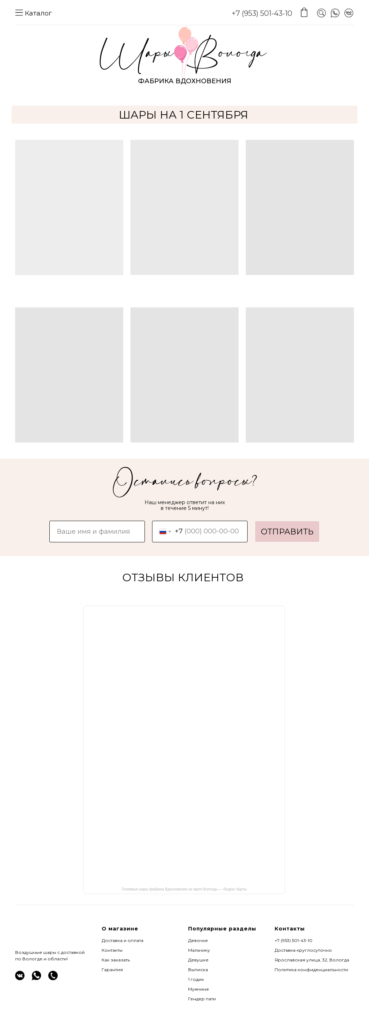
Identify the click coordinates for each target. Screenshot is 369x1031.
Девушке (198, 960)
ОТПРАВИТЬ (287, 532)
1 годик (196, 979)
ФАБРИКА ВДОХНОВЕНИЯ (184, 81)
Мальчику (199, 950)
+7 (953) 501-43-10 (262, 13)
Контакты (112, 950)
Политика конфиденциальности (311, 969)
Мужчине (198, 989)
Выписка (198, 969)
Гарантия (112, 969)
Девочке (198, 940)
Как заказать (116, 960)
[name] (97, 531)
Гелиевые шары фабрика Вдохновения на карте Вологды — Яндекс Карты (184, 889)
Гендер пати (202, 998)
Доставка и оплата (122, 940)
